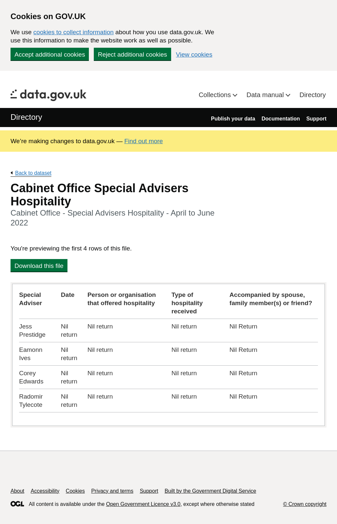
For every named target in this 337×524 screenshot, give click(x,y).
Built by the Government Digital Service (210, 491)
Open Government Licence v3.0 (143, 504)
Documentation (281, 118)
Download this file (39, 265)
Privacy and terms (112, 491)
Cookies (75, 491)
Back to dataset (33, 173)
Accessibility (45, 491)
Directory (312, 94)
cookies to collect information (73, 32)
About (17, 491)
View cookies (194, 54)
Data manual (266, 94)
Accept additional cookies (49, 54)
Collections (216, 94)
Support (316, 118)
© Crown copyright (304, 504)
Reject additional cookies (132, 54)
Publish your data (233, 118)
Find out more (143, 141)
